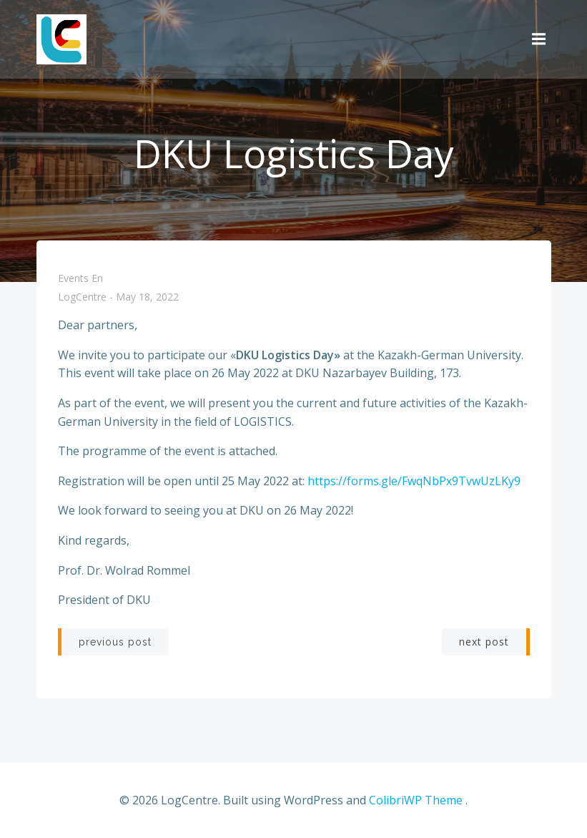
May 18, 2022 (147, 297)
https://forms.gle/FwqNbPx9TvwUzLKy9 (414, 481)
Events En (80, 278)
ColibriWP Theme (416, 800)
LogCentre (82, 297)
